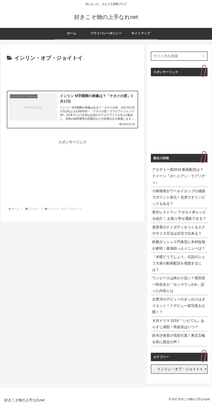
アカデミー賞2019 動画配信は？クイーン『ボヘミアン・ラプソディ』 (178, 176)
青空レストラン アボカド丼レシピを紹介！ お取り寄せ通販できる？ (179, 215)
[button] (203, 56)
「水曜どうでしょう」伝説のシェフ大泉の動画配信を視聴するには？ (178, 263)
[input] (179, 56)
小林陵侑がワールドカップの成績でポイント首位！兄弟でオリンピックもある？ (178, 197)
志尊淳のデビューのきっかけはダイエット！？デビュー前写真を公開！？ (178, 305)
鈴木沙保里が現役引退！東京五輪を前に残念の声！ (178, 338)
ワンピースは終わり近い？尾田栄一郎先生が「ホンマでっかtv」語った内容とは (178, 284)
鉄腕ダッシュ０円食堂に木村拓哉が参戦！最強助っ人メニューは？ (178, 245)
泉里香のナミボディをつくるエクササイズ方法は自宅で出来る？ (178, 230)
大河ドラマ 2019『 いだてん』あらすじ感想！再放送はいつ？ (178, 324)
